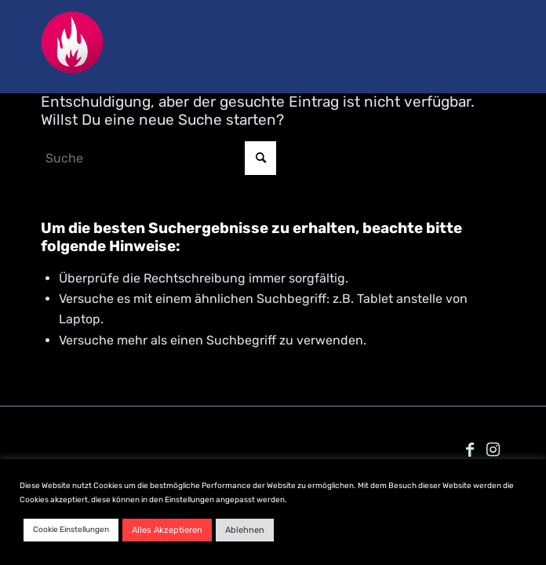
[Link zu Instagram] (493, 449)
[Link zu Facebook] (470, 449)
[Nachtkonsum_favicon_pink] (226, 50)
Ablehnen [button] (244, 530)
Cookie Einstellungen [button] (71, 529)
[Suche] (158, 158)
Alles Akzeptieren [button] (167, 530)
